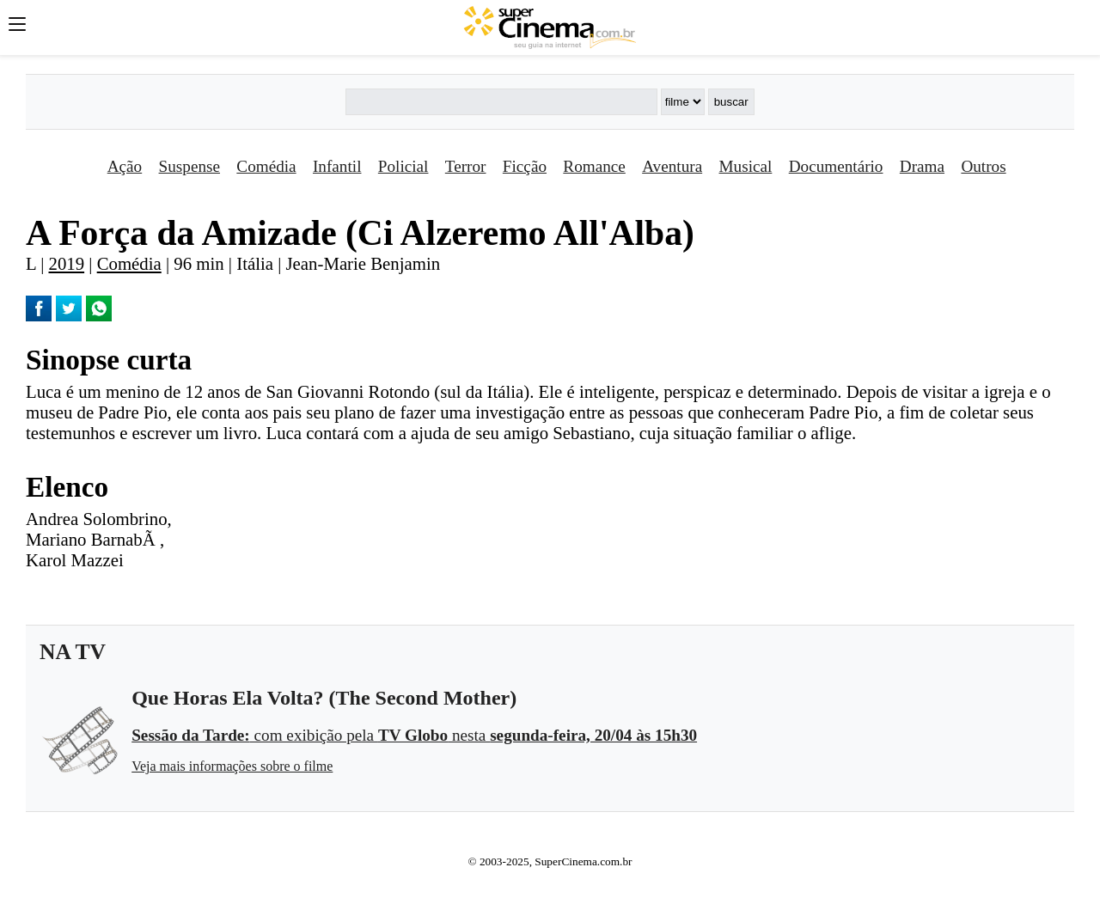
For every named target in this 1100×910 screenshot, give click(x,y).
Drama (922, 166)
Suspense (189, 166)
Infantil (337, 166)
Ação (124, 166)
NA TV (73, 651)
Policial (403, 166)
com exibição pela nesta (414, 735)
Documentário (836, 166)
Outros (983, 166)
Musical (746, 166)
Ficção (525, 166)
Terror (465, 166)
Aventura (672, 166)
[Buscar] (501, 102)
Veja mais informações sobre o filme (232, 766)
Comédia (266, 166)
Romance (594, 166)
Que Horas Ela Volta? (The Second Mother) (323, 698)
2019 (67, 263)
